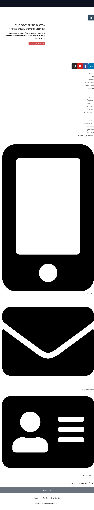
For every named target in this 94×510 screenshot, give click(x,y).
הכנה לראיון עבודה (88, 124)
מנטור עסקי (90, 127)
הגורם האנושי (90, 103)
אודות (92, 76)
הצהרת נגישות (89, 86)
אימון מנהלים (90, 100)
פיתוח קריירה (90, 109)
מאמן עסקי (90, 133)
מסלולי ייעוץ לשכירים (87, 112)
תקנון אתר (91, 89)
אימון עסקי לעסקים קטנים (86, 136)
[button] (91, 17)
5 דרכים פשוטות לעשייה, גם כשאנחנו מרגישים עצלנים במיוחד (27, 26)
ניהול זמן (91, 120)
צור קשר (91, 80)
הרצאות (91, 97)
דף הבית (91, 73)
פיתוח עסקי (90, 130)
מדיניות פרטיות (89, 83)
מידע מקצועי (90, 106)
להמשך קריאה (36, 43)
